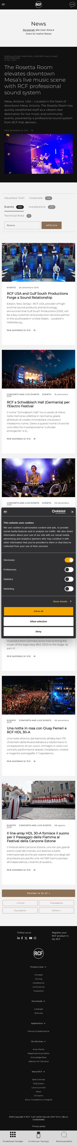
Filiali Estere (38, 1083)
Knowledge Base (38, 1057)
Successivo (20, 910)
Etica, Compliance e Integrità (38, 1099)
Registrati (29, 29)
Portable (39, 975)
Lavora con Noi (38, 1087)
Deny (38, 631)
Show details (60, 601)
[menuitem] (38, 1126)
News (38, 1091)
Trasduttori (38, 991)
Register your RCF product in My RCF (60, 935)
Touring (38, 979)
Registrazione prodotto (38, 1053)
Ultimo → (56, 910)
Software (38, 1013)
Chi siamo (38, 1095)
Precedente (56, 903)
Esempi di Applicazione (38, 1031)
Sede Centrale (38, 1079)
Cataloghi (38, 1009)
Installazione (38, 983)
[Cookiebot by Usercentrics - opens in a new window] (51, 512)
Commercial (38, 987)
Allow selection (38, 621)
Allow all (38, 611)
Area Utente (38, 1049)
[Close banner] (72, 512)
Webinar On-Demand (38, 1061)
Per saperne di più (16, 130)
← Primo (20, 903)
